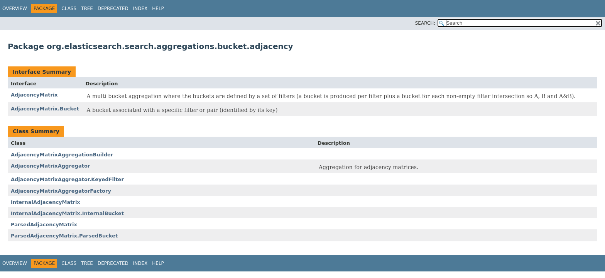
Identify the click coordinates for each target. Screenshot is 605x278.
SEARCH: (425, 23)
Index (140, 8)
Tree (87, 8)
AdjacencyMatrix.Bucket (45, 109)
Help (158, 8)
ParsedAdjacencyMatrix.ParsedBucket (64, 236)
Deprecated (113, 8)
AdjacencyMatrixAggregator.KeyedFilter (67, 179)
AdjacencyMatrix (34, 95)
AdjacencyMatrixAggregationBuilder (62, 155)
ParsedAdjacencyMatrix (44, 224)
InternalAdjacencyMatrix (45, 202)
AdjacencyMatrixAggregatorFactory (61, 191)
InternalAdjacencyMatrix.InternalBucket (67, 213)
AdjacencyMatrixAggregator (50, 166)
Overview (14, 8)
